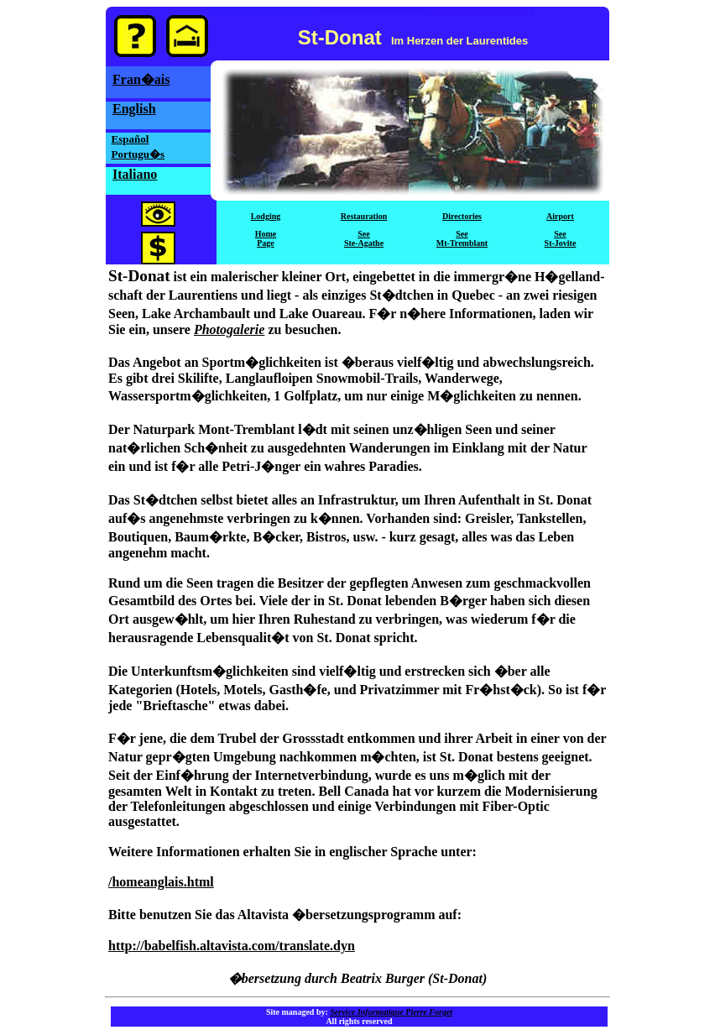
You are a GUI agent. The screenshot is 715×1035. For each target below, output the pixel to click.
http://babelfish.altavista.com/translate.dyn (231, 945)
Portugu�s (138, 154)
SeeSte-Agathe (364, 238)
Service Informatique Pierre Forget (391, 1012)
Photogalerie (229, 329)
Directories (462, 216)
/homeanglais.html (161, 882)
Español (130, 139)
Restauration (364, 216)
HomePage (266, 238)
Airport (560, 216)
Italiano (134, 174)
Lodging (266, 216)
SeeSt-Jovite (561, 238)
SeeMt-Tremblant (462, 238)
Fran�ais (141, 79)
